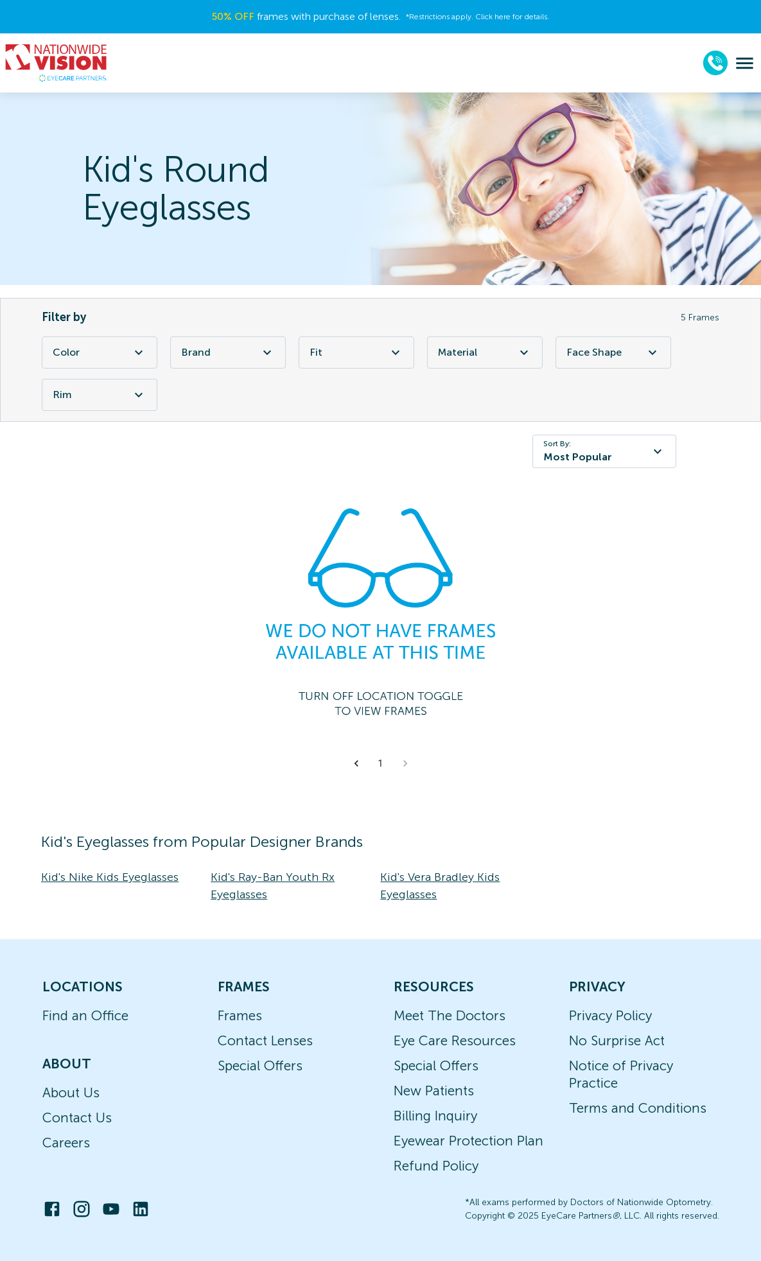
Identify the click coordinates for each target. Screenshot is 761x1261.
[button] (356, 763)
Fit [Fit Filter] (356, 352)
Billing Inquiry (435, 1116)
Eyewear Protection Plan (468, 1141)
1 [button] (381, 763)
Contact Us (77, 1117)
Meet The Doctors (449, 1015)
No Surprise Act (617, 1040)
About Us (71, 1092)
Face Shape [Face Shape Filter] (613, 352)
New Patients (434, 1091)
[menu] (744, 63)
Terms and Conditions (637, 1108)
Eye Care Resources (455, 1040)
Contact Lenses (265, 1040)
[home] (56, 63)
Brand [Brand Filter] (228, 352)
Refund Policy (436, 1166)
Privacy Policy (610, 1015)
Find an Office (85, 1015)
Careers (66, 1143)
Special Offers (260, 1065)
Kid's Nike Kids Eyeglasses (110, 877)
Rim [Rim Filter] (99, 395)
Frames (240, 1015)
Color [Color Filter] (99, 352)
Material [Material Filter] (485, 352)
